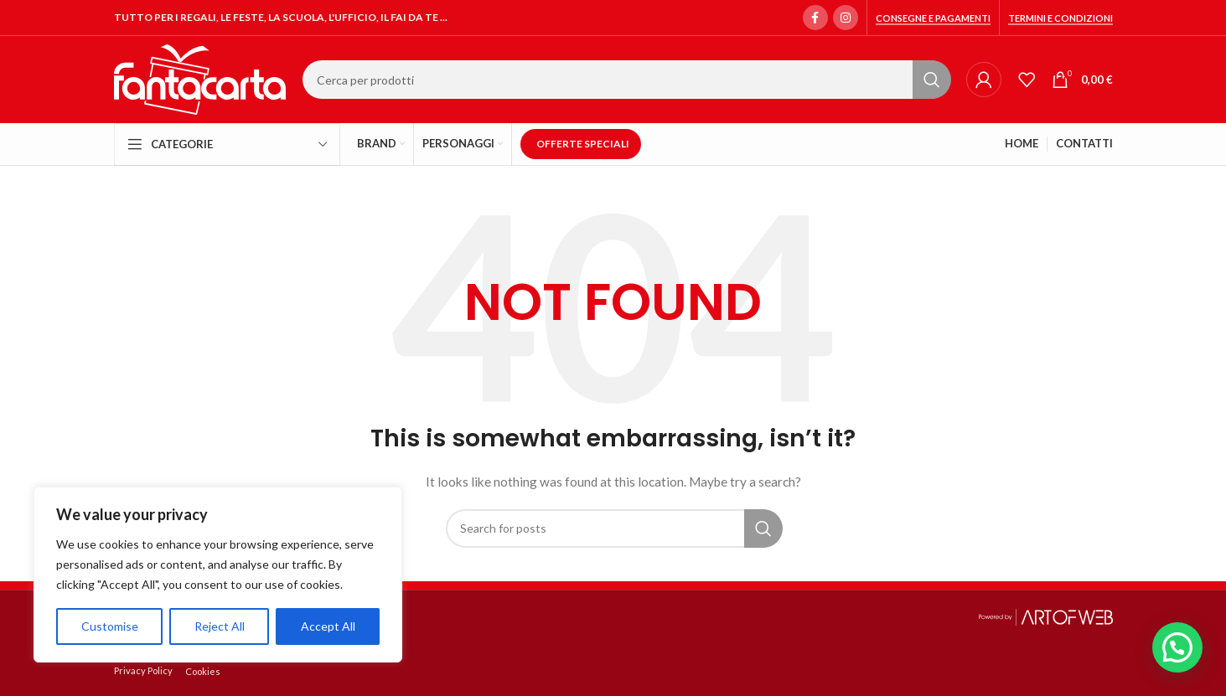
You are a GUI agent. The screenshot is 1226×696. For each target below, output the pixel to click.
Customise (109, 626)
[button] (1177, 647)
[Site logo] (200, 78)
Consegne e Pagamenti (933, 18)
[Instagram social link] (845, 17)
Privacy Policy (143, 670)
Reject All (219, 626)
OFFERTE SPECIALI (582, 143)
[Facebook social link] (815, 17)
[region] (218, 574)
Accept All (328, 626)
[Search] (626, 79)
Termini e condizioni (1060, 18)
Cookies (202, 671)
